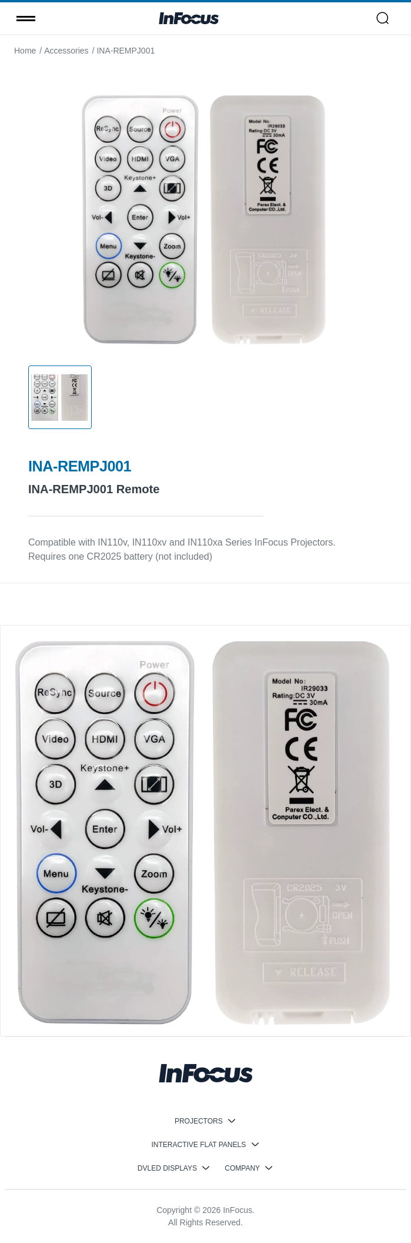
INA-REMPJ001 (125, 50)
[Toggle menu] (26, 18)
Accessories (66, 50)
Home (25, 50)
